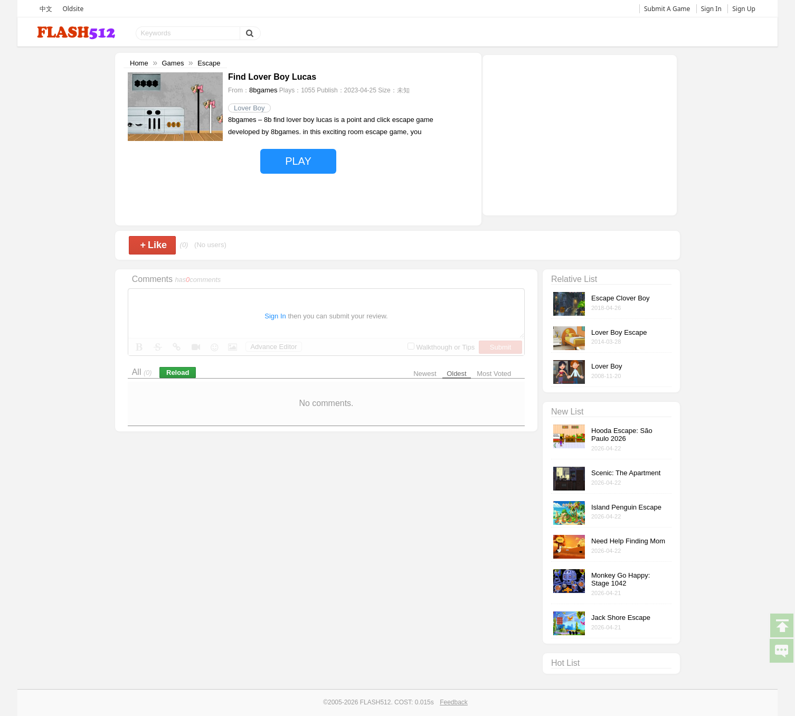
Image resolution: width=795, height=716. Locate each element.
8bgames (263, 90)
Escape (208, 63)
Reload (177, 372)
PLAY (298, 161)
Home (139, 63)
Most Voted (494, 374)
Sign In (711, 8)
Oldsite (72, 8)
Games (173, 63)
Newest (424, 374)
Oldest (457, 374)
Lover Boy (249, 108)
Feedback (454, 702)
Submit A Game (667, 8)
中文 (46, 8)
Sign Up (743, 8)
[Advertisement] (579, 134)
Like (153, 245)
